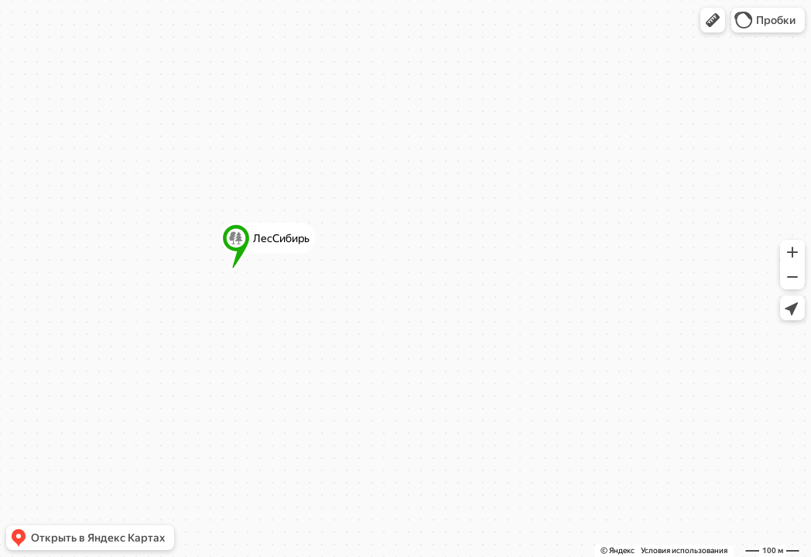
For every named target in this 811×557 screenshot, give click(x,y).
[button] (712, 20)
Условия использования (684, 550)
